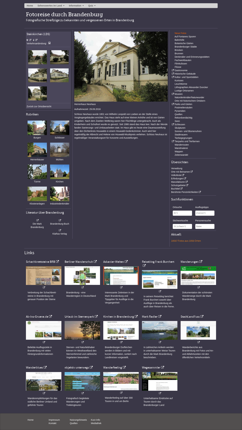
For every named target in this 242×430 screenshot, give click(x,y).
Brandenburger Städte (186, 46)
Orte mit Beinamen (180, 171)
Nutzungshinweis (78, 420)
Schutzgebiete (178, 185)
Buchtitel (175, 188)
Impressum (54, 420)
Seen (177, 121)
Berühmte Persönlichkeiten (184, 192)
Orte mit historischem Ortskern (190, 100)
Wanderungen (189, 262)
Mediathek (96, 423)
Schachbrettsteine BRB (40, 262)
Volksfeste (176, 175)
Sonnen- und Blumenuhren (188, 131)
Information (75, 5)
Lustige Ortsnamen (184, 90)
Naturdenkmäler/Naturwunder (189, 97)
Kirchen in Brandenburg (118, 317)
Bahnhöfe (179, 40)
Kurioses (179, 80)
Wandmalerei (181, 148)
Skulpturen (180, 128)
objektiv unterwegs (77, 367)
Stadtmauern (181, 134)
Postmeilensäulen (184, 107)
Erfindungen (177, 178)
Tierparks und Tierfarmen (187, 141)
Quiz (90, 5)
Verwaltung (176, 168)
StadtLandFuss (190, 317)
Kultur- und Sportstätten (186, 77)
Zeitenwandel (181, 155)
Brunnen (179, 53)
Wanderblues (34, 367)
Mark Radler (150, 317)
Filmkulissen (181, 63)
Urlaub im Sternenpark (79, 317)
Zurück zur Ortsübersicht (39, 106)
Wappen (179, 151)
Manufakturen (178, 182)
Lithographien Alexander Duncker (191, 87)
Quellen (178, 114)
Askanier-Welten (113, 262)
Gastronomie (180, 70)
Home (30, 5)
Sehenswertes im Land (50, 5)
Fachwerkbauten (183, 60)
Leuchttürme (181, 84)
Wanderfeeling (112, 367)
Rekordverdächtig (183, 117)
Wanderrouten (182, 144)
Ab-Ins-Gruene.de (37, 317)
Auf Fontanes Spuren (185, 36)
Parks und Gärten (183, 104)
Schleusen (179, 124)
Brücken (179, 50)
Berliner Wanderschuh (79, 262)
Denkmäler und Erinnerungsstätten (192, 57)
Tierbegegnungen (183, 138)
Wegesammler (151, 367)
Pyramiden (180, 111)
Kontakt (52, 423)
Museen (178, 94)
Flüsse (178, 67)
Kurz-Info (95, 420)
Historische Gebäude (185, 73)
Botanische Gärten (184, 43)
